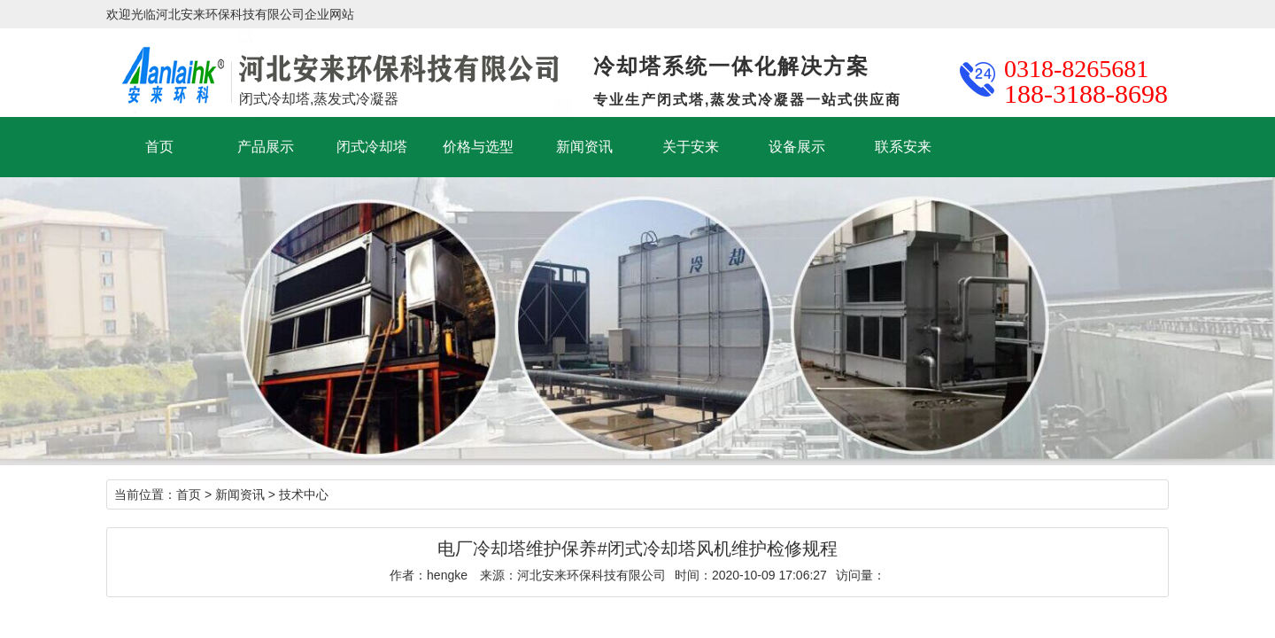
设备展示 (797, 146)
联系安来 (903, 146)
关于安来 (690, 146)
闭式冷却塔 (371, 146)
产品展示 (265, 146)
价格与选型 (478, 146)
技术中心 (303, 494)
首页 (159, 146)
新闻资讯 (584, 146)
